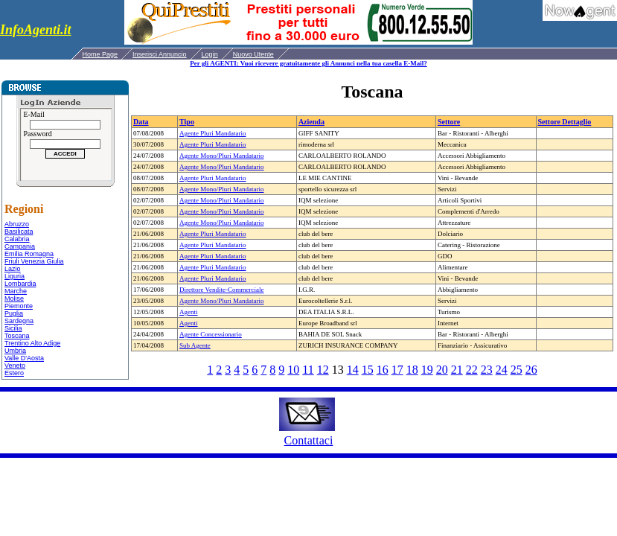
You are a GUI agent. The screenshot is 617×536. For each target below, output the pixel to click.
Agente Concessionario (210, 334)
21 (457, 369)
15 (368, 369)
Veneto (14, 365)
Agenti (188, 312)
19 (427, 369)
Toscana (17, 335)
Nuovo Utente (253, 54)
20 (442, 369)
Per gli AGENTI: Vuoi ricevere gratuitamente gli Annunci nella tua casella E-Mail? (308, 63)
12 (323, 369)
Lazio (12, 268)
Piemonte (18, 306)
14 (353, 369)
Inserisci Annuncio (159, 54)
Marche (15, 291)
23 (487, 369)
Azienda (311, 122)
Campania (19, 246)
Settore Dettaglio (565, 122)
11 (307, 369)
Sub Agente (195, 345)
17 (397, 369)
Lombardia (20, 283)
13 (338, 369)
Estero (14, 373)
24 (502, 369)
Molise (14, 298)
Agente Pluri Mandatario (212, 133)
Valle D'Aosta (24, 358)
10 (293, 369)
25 (516, 369)
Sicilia (13, 328)
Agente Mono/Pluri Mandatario (221, 155)
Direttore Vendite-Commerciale (221, 289)
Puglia (13, 313)
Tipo (186, 122)
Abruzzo (16, 224)
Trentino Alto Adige (32, 343)
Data (141, 122)
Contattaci (308, 440)
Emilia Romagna (29, 254)
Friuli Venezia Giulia (34, 261)
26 (531, 369)
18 (412, 369)
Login (210, 54)
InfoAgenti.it (35, 29)
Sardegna (18, 321)
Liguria (14, 276)
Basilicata (18, 231)
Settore (449, 122)
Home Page (100, 54)
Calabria (17, 239)
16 (383, 369)
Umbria (15, 350)
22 (472, 369)
